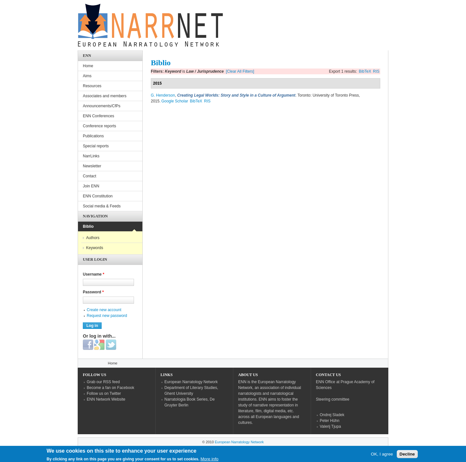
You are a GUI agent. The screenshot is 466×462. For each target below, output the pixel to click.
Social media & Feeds (102, 206)
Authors (92, 238)
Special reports (96, 146)
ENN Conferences (98, 116)
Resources (92, 86)
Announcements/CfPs (101, 106)
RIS (376, 71)
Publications (93, 136)
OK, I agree (382, 455)
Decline (407, 455)
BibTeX (365, 71)
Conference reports (99, 126)
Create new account (104, 310)
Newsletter (92, 166)
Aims (87, 76)
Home (88, 66)
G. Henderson (163, 95)
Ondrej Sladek (332, 415)
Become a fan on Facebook (110, 387)
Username (93, 274)
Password (93, 292)
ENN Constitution (98, 196)
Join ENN (91, 186)
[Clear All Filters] (240, 71)
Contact (89, 176)
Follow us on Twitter (104, 393)
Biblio (88, 226)
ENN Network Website (106, 399)
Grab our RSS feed (103, 382)
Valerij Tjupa (330, 426)
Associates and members (105, 96)
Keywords (94, 248)
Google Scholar (174, 101)
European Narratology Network (191, 382)
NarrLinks (91, 156)
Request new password (107, 315)
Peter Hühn (329, 420)
